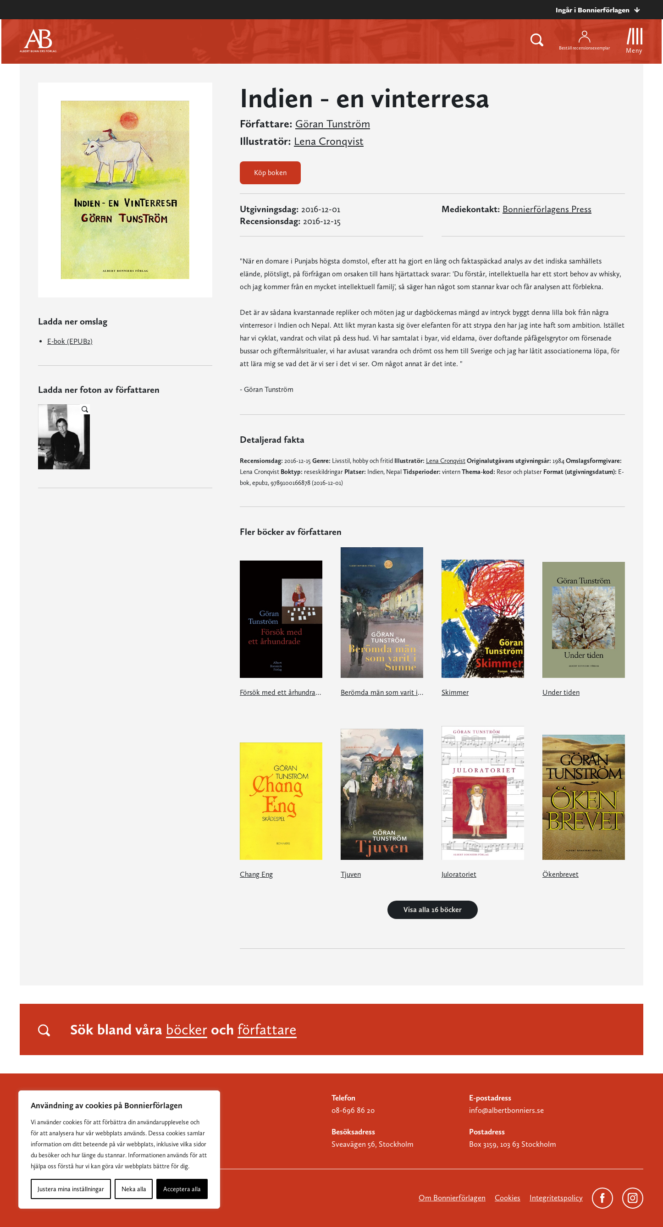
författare (267, 1029)
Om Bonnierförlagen (452, 1197)
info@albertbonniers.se (506, 1110)
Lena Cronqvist (329, 141)
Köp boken (270, 172)
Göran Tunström (332, 123)
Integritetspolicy (556, 1197)
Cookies (507, 1197)
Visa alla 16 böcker (432, 909)
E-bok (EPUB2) (70, 341)
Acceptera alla (182, 1189)
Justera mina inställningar (71, 1189)
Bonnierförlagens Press (547, 209)
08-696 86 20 (353, 1110)
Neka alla (134, 1189)
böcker (186, 1029)
